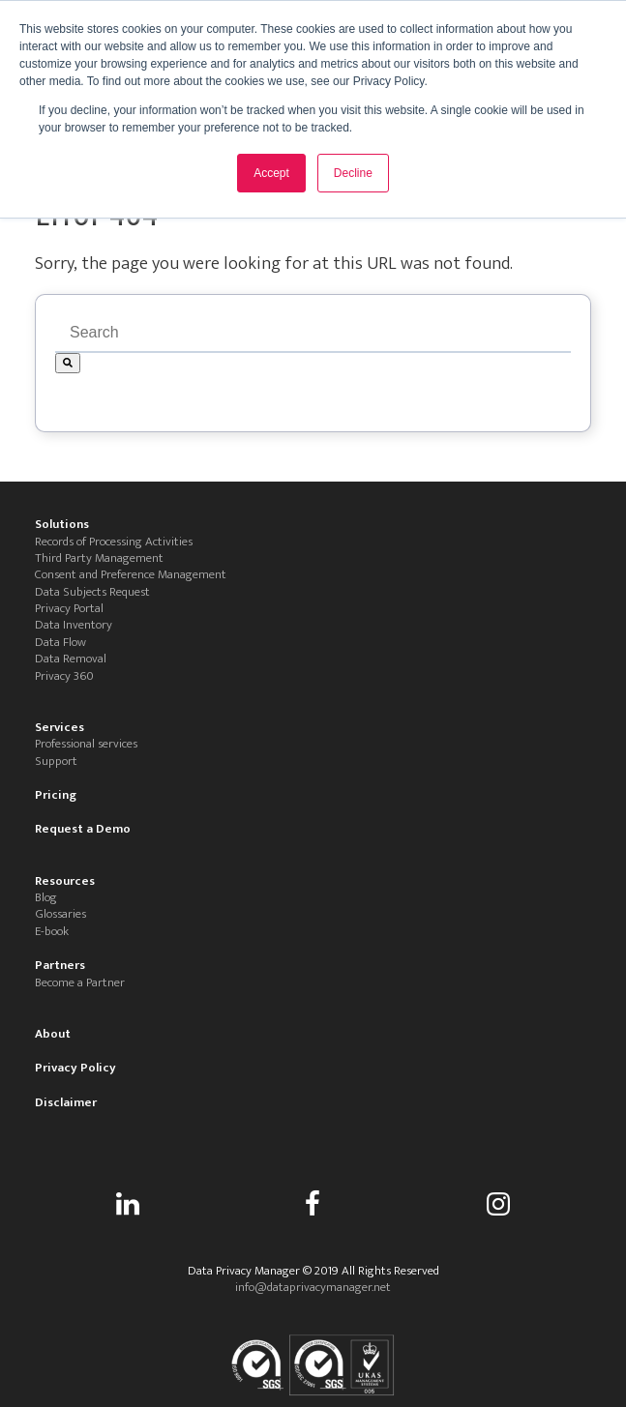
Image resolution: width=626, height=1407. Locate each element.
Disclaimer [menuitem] (66, 1103)
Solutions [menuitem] (62, 524)
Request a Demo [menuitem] (83, 829)
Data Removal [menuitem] (70, 659)
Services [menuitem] (59, 727)
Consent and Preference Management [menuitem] (130, 575)
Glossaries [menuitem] (60, 914)
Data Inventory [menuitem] (73, 625)
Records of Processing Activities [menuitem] (114, 542)
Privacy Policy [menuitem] (75, 1068)
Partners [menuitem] (60, 965)
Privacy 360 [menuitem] (64, 676)
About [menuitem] (53, 1034)
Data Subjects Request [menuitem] (92, 592)
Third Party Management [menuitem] (99, 558)
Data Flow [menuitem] (60, 642)
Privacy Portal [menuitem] (69, 609)
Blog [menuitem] (46, 898)
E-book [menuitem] (52, 931)
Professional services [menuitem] (86, 744)
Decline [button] (353, 173)
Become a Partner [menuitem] (80, 983)
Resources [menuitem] (65, 881)
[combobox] (313, 333)
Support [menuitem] (56, 761)
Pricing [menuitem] (55, 795)
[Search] (67, 363)
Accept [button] (271, 173)
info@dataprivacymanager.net (313, 1287)
